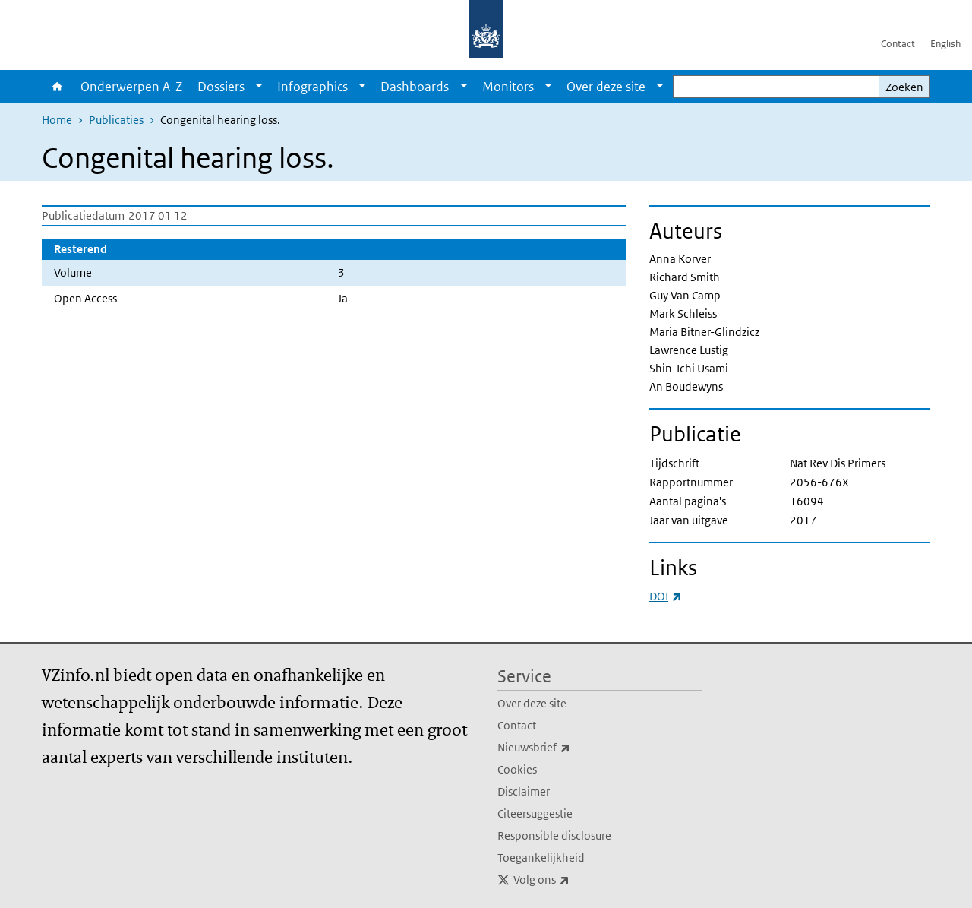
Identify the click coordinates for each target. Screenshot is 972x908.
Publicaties (116, 119)
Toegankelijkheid (541, 857)
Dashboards (414, 86)
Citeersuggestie (535, 813)
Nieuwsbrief (567, 748)
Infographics (312, 86)
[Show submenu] (259, 86)
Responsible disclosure (554, 835)
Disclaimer (523, 791)
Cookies (517, 769)
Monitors (508, 86)
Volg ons (574, 880)
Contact (898, 43)
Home (57, 86)
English (945, 43)
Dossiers (221, 86)
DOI (665, 596)
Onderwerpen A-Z (131, 86)
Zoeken (904, 87)
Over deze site (605, 86)
